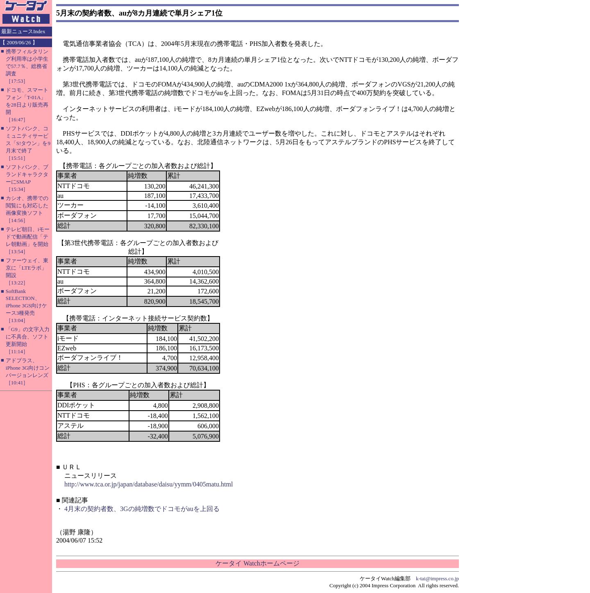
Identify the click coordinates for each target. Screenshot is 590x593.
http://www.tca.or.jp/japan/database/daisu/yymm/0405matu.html (148, 484)
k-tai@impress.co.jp (437, 578)
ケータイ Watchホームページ (257, 563)
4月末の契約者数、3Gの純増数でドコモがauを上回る (142, 508)
